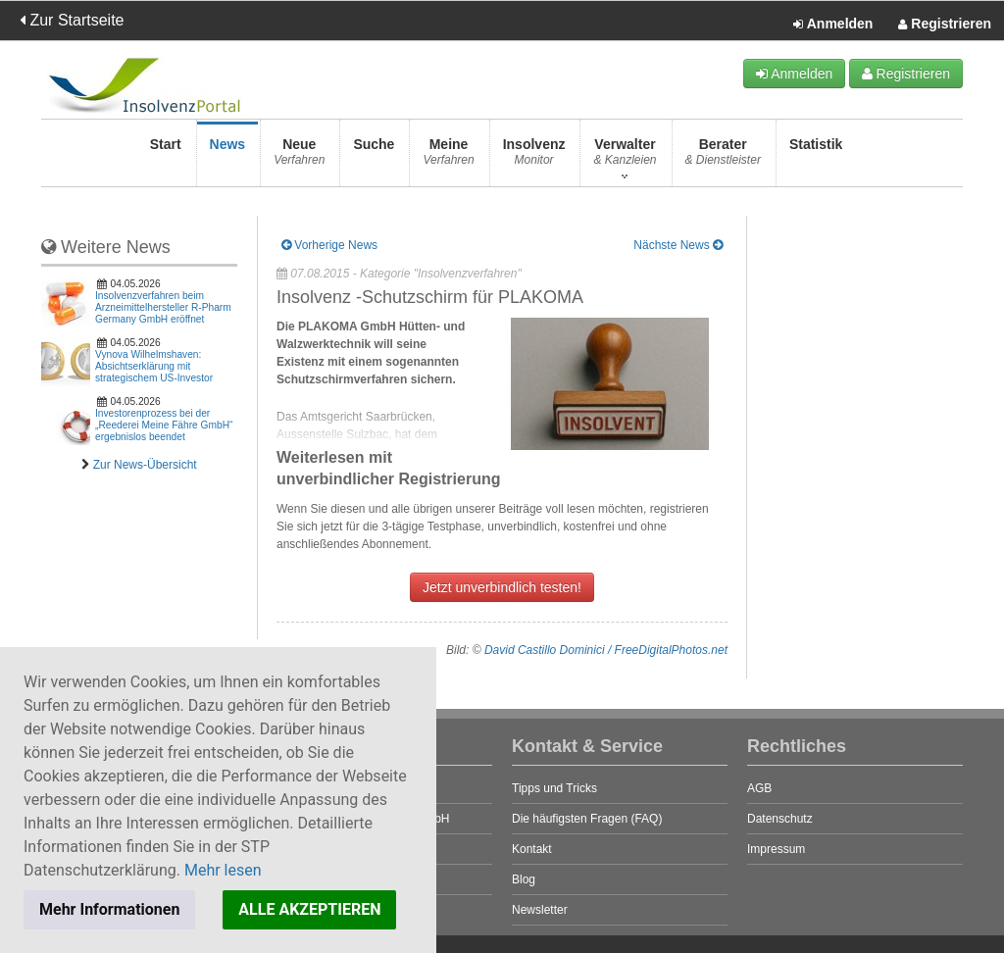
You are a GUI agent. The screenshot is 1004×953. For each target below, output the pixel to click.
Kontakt (532, 849)
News (228, 157)
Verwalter (624, 157)
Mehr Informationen (109, 909)
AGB (759, 788)
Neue (299, 157)
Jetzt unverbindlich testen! (502, 587)
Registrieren (944, 24)
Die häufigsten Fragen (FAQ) (587, 819)
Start (165, 157)
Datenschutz (780, 819)
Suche (373, 157)
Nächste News (678, 245)
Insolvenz (534, 157)
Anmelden (833, 24)
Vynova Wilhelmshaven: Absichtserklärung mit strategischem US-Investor (154, 366)
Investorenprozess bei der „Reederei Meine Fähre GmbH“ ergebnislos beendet (163, 425)
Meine (448, 157)
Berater (723, 157)
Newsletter (540, 910)
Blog (523, 879)
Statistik (815, 157)
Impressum (776, 849)
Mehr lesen (223, 870)
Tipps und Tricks (554, 788)
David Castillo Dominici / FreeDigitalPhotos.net (606, 650)
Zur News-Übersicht (145, 465)
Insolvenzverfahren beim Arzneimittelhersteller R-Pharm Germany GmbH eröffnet (163, 307)
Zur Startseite (72, 20)
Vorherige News (329, 245)
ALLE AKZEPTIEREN (309, 909)
